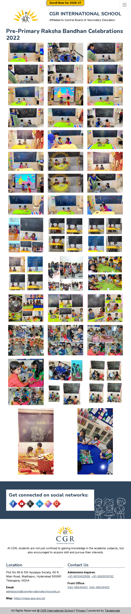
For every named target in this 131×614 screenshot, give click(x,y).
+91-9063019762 (102, 576)
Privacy (81, 610)
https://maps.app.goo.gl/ (29, 598)
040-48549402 (99, 587)
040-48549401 (78, 587)
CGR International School (57, 610)
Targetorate (112, 610)
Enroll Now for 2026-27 (65, 2)
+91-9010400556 (79, 576)
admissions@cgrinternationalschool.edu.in (33, 591)
